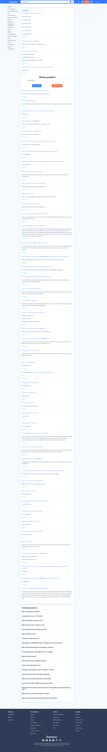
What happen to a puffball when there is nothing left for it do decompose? (42, 643)
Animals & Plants (11, 9)
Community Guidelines (58, 714)
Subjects (9, 6)
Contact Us (78, 717)
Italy (37, 93)
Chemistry (32, 717)
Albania (48, 93)
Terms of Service (79, 720)
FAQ (54, 728)
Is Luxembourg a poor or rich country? (32, 616)
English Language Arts (35, 725)
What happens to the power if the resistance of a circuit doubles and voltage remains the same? (46, 688)
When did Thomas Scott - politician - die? (33, 625)
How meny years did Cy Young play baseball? (34, 661)
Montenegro (32, 484)
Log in (97, 1)
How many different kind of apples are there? (34, 629)
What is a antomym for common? (31, 611)
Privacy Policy (78, 722)
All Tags (10, 717)
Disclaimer (77, 725)
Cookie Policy (78, 728)
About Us (77, 714)
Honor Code (56, 717)
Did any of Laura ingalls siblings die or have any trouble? (37, 683)
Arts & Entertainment (13, 11)
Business (10, 19)
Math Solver (56, 725)
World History (33, 722)
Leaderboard (11, 714)
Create (86, 1)
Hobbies (9, 32)
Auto (9, 13)
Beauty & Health (11, 15)
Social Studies (11, 44)
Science (9, 42)
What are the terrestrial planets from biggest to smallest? (37, 647)
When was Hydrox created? (29, 656)
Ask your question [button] (57, 85)
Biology (32, 720)
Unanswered (11, 720)
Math (9, 38)
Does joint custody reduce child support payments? (36, 674)
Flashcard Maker (57, 720)
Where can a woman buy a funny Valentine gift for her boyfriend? (39, 698)
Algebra (32, 714)
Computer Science (34, 730)
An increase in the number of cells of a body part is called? (38, 670)
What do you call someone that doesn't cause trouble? (36, 679)
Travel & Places (11, 49)
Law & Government (12, 36)
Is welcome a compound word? (30, 638)
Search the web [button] (36, 85)
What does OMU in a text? (29, 634)
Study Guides (56, 722)
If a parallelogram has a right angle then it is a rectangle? (37, 652)
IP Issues (77, 730)
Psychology (33, 728)
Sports (9, 46)
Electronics (10, 22)
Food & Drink (11, 27)
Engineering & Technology (11, 24)
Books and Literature (12, 17)
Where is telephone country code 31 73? (32, 620)
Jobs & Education (11, 34)
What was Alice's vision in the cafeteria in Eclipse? (35, 693)
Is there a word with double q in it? (31, 665)
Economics (32, 733)
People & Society (11, 40)
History (9, 29)
